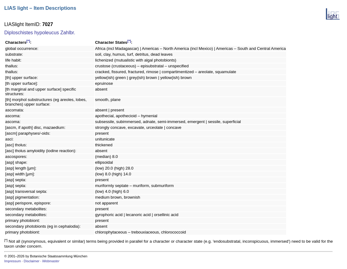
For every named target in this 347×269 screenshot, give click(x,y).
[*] (28, 41)
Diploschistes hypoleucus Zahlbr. (39, 32)
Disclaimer (31, 261)
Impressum (12, 261)
